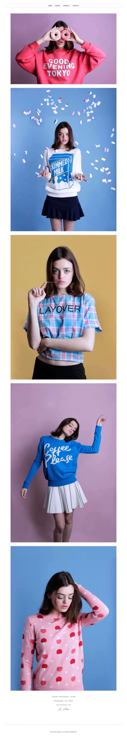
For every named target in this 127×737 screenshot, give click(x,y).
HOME (50, 5)
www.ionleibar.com (63, 705)
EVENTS (57, 5)
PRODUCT (66, 5)
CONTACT (76, 5)
